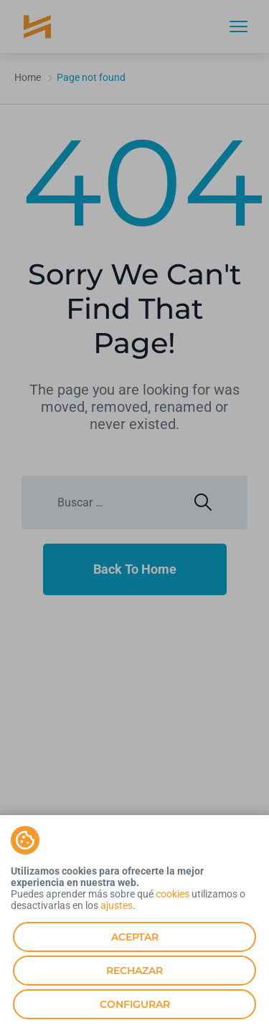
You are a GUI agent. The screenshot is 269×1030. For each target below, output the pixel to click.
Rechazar (134, 970)
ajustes (116, 905)
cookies (172, 894)
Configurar (135, 1004)
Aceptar (135, 936)
